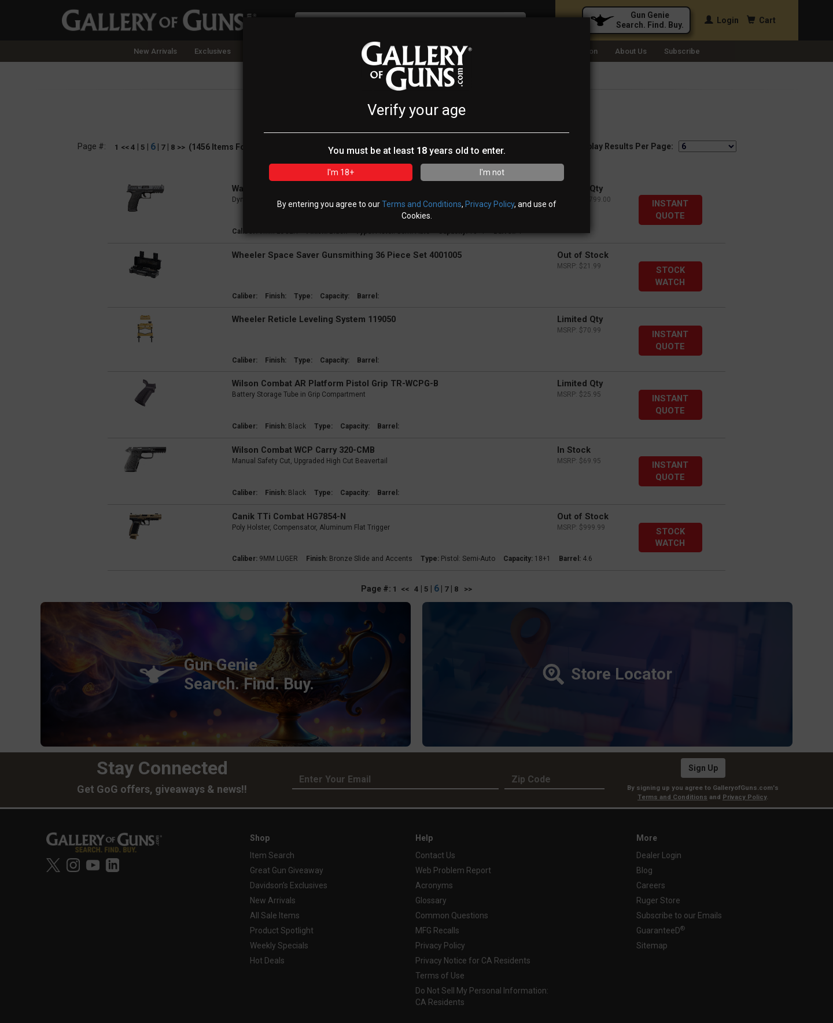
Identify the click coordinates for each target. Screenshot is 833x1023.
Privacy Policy (489, 204)
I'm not (492, 172)
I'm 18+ (340, 172)
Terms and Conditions (422, 204)
